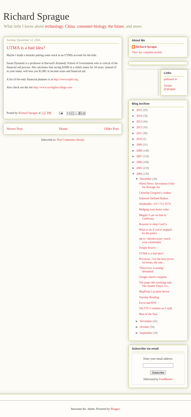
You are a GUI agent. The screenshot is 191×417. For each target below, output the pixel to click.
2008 (139, 150)
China (70, 26)
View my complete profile (147, 52)
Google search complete (153, 277)
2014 (139, 115)
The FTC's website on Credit (155, 308)
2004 (139, 173)
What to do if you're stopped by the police (155, 231)
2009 (139, 144)
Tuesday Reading (149, 297)
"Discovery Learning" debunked (151, 269)
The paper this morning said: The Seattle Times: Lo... (155, 284)
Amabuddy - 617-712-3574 (154, 203)
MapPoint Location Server (154, 291)
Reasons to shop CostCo (153, 224)
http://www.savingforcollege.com (52, 87)
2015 (139, 110)
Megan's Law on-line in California (152, 217)
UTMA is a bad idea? (151, 253)
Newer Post (15, 129)
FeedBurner (166, 379)
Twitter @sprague (169, 87)
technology (54, 26)
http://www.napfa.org (66, 79)
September (146, 332)
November (146, 321)
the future (116, 26)
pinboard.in (170, 79)
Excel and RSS (147, 302)
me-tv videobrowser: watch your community (154, 240)
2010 (139, 139)
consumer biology (91, 26)
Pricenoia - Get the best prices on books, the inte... (156, 260)
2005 (139, 168)
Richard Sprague (36, 16)
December (146, 178)
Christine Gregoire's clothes (155, 192)
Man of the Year (148, 314)
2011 (139, 133)
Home (63, 129)
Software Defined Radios (153, 198)
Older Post (111, 129)
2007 (139, 156)
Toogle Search (147, 247)
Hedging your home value (154, 209)
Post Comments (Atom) (70, 139)
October (145, 327)
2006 (139, 162)
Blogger (115, 408)
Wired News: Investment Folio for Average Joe (156, 185)
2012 (139, 127)
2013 (139, 121)
